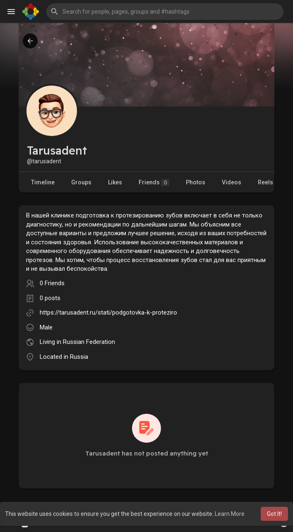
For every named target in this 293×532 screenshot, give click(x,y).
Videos (231, 182)
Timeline (43, 182)
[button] (164, 11)
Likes (115, 182)
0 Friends (52, 283)
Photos (195, 182)
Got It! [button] (274, 514)
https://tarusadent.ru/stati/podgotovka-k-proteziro (108, 312)
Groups (81, 182)
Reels (265, 182)
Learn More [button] (230, 514)
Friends (154, 182)
